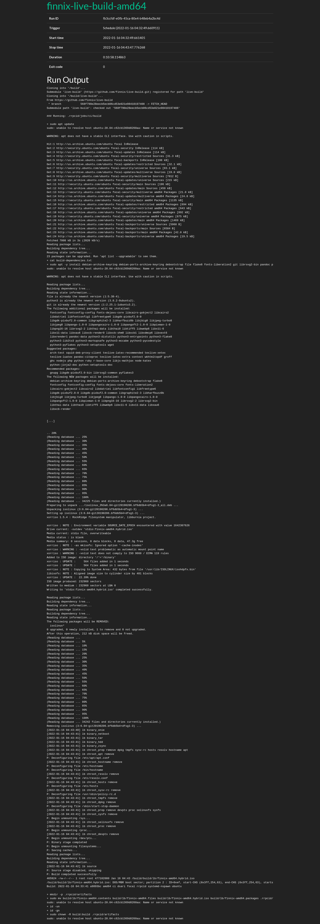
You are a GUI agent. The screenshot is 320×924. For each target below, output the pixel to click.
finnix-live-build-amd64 (96, 6)
